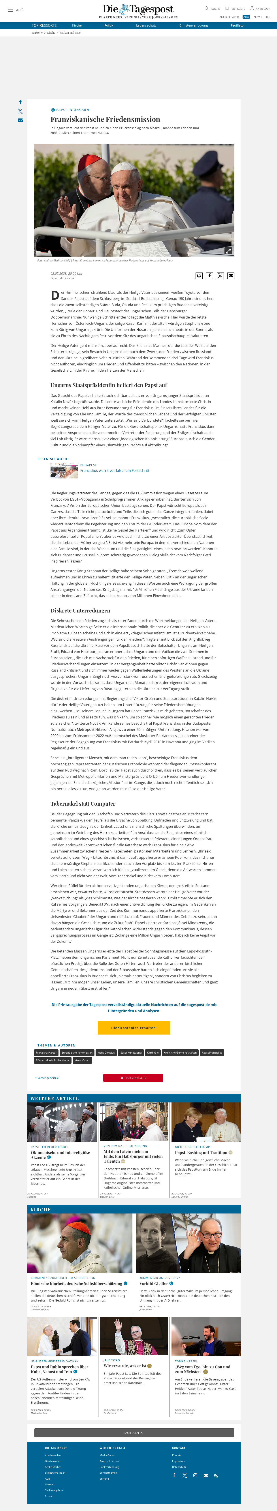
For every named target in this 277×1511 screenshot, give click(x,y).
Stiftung (104, 1478)
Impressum (178, 1461)
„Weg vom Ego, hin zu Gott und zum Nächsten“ (202, 1369)
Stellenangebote (54, 1490)
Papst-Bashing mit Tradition (201, 1152)
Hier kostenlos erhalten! (134, 1028)
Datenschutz (179, 1467)
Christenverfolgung (193, 25)
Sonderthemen (108, 1472)
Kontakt (176, 1455)
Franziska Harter (62, 278)
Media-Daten (107, 1455)
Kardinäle (153, 1052)
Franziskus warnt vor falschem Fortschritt (114, 470)
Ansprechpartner (109, 1461)
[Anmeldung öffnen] (259, 9)
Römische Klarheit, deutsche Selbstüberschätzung (76, 1283)
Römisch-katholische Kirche (53, 1060)
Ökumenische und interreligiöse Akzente (60, 1155)
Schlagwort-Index (55, 1472)
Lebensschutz (146, 25)
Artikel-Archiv (53, 1467)
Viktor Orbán (82, 1060)
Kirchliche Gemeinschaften (180, 1052)
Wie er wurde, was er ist (125, 1365)
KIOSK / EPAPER (229, 17)
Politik (108, 25)
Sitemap (49, 1484)
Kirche (77, 25)
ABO (246, 17)
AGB (47, 1478)
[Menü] (15, 10)
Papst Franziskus (212, 1052)
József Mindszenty (131, 1052)
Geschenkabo (52, 1461)
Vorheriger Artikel (47, 1078)
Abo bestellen (53, 1455)
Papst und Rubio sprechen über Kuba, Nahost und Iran (59, 1369)
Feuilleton (238, 25)
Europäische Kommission (77, 1052)
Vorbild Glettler (153, 1283)
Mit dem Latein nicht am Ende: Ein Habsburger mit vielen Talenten (133, 1156)
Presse (49, 1496)
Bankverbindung (109, 1467)
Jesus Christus (106, 1052)
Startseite (37, 32)
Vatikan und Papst (70, 32)
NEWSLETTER (262, 17)
